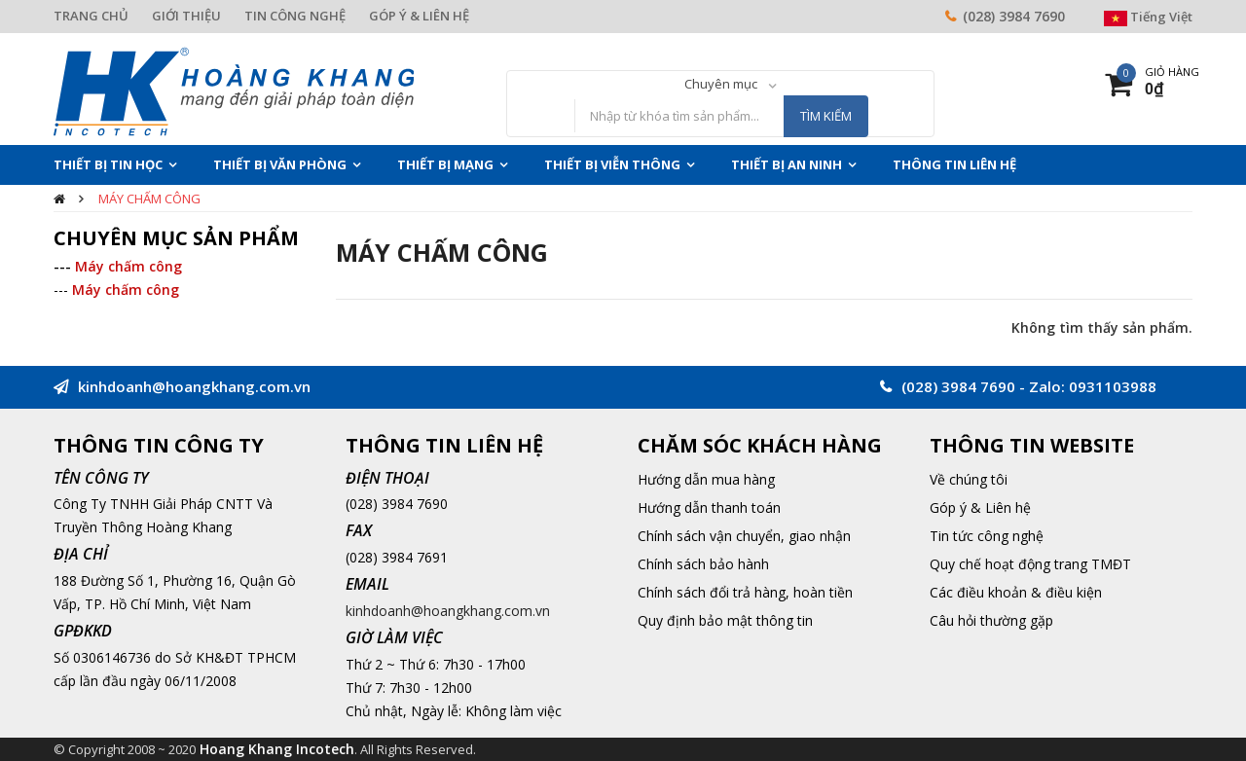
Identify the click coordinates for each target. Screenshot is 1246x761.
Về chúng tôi (969, 479)
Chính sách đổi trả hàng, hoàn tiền (745, 592)
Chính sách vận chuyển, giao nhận (744, 535)
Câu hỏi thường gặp (991, 620)
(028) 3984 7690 (1014, 16)
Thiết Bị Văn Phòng (280, 164)
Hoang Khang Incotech (277, 749)
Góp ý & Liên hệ (980, 507)
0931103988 (1112, 386)
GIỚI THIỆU (186, 15)
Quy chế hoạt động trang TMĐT (1030, 564)
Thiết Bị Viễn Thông (612, 164)
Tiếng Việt (1148, 16)
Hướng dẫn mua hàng (706, 479)
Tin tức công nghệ (987, 535)
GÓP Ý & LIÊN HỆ (419, 15)
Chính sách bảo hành (703, 564)
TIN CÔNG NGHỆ (295, 15)
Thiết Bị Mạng (445, 164)
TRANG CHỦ (91, 15)
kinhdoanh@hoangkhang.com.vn (448, 610)
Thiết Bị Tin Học (108, 164)
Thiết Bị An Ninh (786, 164)
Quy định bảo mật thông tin (725, 620)
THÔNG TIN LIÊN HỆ (954, 164)
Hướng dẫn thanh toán (709, 507)
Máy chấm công (149, 198)
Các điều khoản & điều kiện (1016, 592)
